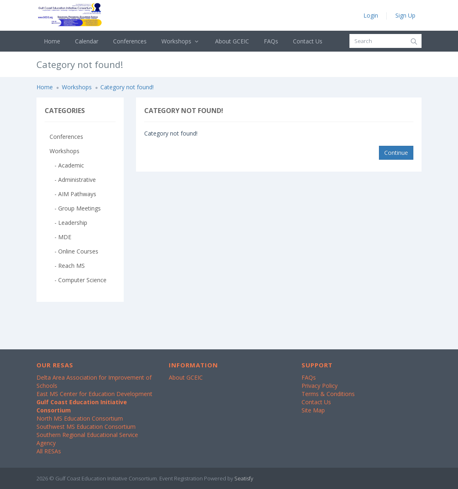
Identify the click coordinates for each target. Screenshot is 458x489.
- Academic (67, 165)
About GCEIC (232, 41)
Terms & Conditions (328, 394)
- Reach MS (67, 265)
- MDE (60, 237)
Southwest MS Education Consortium (86, 426)
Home (52, 41)
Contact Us (307, 41)
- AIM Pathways (73, 194)
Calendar (86, 41)
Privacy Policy (320, 385)
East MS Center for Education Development (94, 394)
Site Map (313, 410)
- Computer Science (78, 280)
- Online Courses (74, 251)
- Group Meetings (75, 208)
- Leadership (68, 222)
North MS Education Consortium (79, 418)
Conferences (130, 41)
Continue (396, 152)
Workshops (180, 41)
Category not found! (127, 87)
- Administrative (73, 179)
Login (370, 15)
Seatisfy (243, 478)
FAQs (271, 41)
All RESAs (48, 451)
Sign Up (405, 15)
